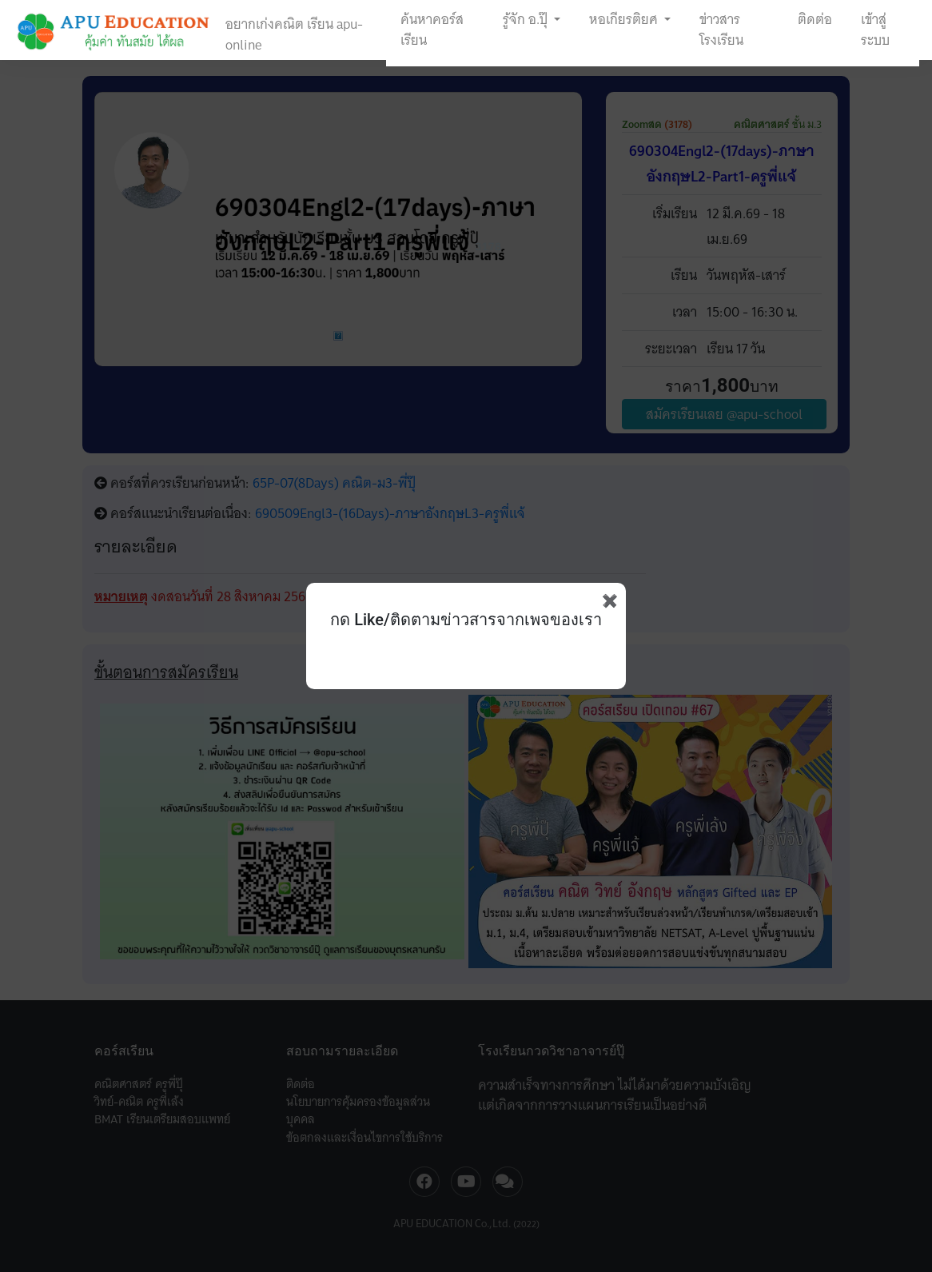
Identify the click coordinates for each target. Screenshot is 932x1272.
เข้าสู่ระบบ (875, 29)
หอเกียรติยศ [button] (625, 19)
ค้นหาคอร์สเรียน (432, 29)
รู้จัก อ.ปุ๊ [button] (527, 19)
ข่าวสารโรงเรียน (721, 29)
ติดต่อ (815, 19)
